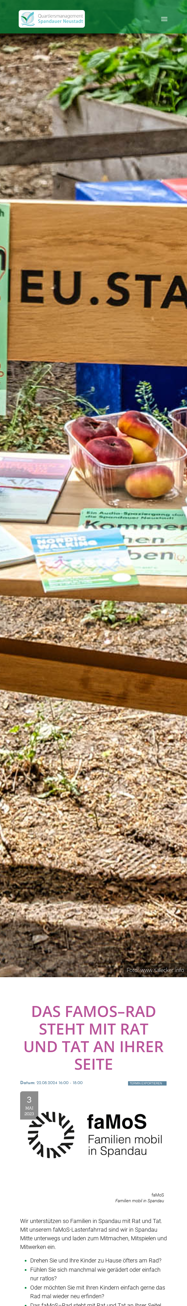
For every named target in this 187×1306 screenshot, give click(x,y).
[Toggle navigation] (164, 19)
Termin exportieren (145, 1083)
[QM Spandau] (52, 19)
